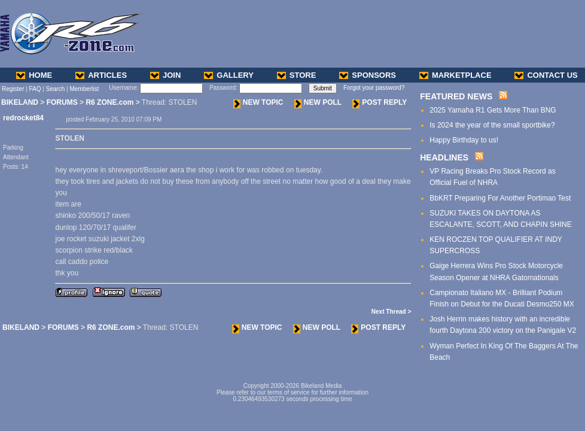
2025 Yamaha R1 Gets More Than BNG (492, 110)
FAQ (35, 89)
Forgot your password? (373, 87)
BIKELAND (19, 102)
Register (13, 89)
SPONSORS (367, 75)
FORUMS (62, 102)
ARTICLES (101, 75)
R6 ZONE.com (109, 102)
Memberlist (84, 89)
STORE (296, 75)
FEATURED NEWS (456, 96)
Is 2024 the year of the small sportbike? (491, 125)
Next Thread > (391, 311)
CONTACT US (545, 75)
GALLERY (229, 75)
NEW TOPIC (258, 102)
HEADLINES (444, 157)
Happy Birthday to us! (463, 140)
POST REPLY (379, 102)
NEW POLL (318, 102)
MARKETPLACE (455, 75)
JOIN (165, 75)
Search (55, 89)
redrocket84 (23, 118)
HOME (34, 75)
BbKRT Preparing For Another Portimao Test (500, 198)
